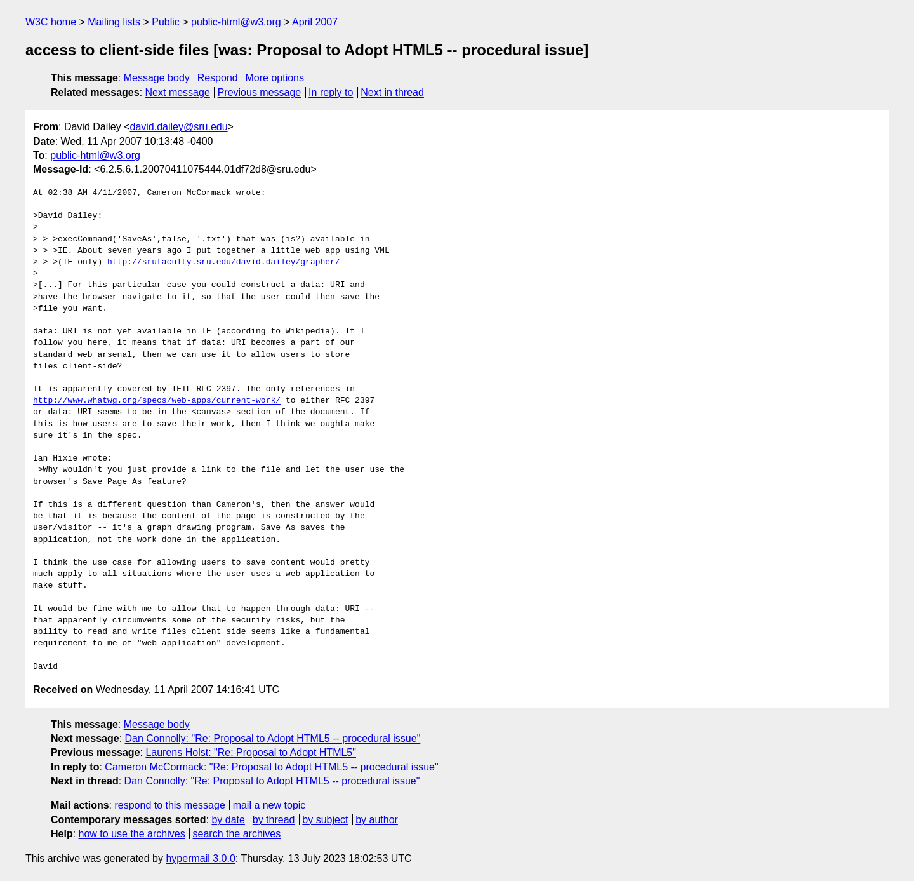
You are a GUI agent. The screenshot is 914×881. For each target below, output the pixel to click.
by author (376, 819)
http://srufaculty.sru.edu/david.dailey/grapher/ (223, 262)
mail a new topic (269, 805)
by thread (274, 819)
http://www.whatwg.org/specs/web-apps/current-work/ (157, 401)
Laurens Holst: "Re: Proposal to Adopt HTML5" (250, 752)
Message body (157, 77)
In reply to (330, 92)
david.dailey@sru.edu (179, 126)
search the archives (237, 833)
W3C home (50, 22)
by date (227, 819)
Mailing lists (114, 22)
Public (166, 22)
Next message (177, 92)
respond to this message (169, 805)
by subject (325, 819)
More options (275, 77)
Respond (217, 77)
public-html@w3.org (236, 22)
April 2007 (315, 22)
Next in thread (392, 92)
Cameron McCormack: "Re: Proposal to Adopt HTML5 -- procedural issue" (271, 767)
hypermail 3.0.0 (200, 858)
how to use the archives (132, 833)
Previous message (259, 92)
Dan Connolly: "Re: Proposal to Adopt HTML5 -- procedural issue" (273, 738)
